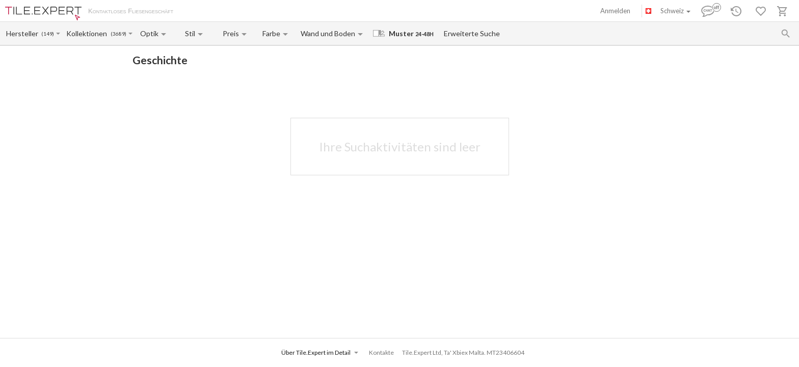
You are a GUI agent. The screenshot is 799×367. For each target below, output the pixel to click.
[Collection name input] (88, 33)
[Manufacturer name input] (23, 33)
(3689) (118, 34)
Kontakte (296, 12)
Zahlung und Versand (246, 12)
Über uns (196, 12)
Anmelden (615, 11)
